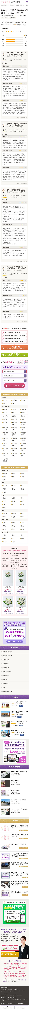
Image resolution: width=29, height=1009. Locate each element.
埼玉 (22, 485)
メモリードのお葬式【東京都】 (19, 721)
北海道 (5, 473)
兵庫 (22, 513)
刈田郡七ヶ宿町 (23, 423)
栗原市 (5, 419)
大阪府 (5, 513)
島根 (13, 526)
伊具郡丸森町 (14, 434)
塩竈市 (14, 409)
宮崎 (22, 538)
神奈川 (14, 485)
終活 (3, 687)
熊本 (4, 538)
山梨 (4, 504)
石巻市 (5, 409)
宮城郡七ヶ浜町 (23, 439)
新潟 (13, 501)
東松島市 (14, 419)
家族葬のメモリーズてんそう (19, 771)
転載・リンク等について (19, 991)
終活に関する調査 (7, 652)
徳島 (22, 526)
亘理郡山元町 (5, 439)
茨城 (13, 489)
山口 (22, 522)
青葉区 (5, 400)
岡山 (13, 522)
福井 (13, 504)
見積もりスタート (15, 386)
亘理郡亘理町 (23, 434)
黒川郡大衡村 (5, 449)
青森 (13, 473)
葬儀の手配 (5, 660)
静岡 (13, 498)
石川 (22, 504)
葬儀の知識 (5, 675)
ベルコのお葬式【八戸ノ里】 (19, 702)
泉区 (13, 403)
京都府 (14, 513)
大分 (13, 538)
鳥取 (4, 526)
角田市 (23, 412)
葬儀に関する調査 (7, 691)
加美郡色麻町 (14, 449)
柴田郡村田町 (14, 428)
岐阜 (22, 498)
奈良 (4, 517)
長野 (22, 501)
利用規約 (10, 989)
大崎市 (23, 419)
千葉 (4, 489)
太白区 (5, 403)
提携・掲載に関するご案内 (6, 991)
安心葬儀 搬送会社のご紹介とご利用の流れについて (19, 863)
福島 (4, 480)
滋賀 (13, 517)
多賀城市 (5, 416)
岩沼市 (14, 416)
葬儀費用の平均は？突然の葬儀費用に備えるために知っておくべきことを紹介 (19, 883)
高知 (4, 529)
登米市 (23, 416)
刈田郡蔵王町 (14, 423)
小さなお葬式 (14, 730)
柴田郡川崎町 (5, 434)
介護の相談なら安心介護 (7, 1005)
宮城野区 (14, 400)
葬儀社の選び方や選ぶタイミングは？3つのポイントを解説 (19, 891)
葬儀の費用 (5, 668)
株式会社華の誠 (15, 790)
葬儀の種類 (5, 664)
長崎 (13, 535)
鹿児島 (5, 541)
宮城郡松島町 (14, 439)
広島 (4, 522)
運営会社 (16, 989)
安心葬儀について (7, 656)
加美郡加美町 (23, 449)
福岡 (4, 535)
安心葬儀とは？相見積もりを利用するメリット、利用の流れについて (19, 827)
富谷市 (5, 422)
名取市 (14, 412)
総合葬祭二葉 (14, 781)
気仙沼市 (23, 409)
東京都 (5, 485)
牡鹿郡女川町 (23, 455)
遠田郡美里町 (14, 455)
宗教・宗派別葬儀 (7, 672)
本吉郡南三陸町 (5, 460)
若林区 (23, 400)
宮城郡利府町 (5, 444)
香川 (22, 529)
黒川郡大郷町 (23, 444)
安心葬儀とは (3, 989)
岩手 (22, 473)
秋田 (13, 476)
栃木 (4, 492)
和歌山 (23, 517)
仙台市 (4, 397)
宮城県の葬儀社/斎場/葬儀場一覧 (17, 5)
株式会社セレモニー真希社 (18, 799)
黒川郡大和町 (14, 444)
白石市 (5, 412)
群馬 (22, 489)
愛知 (4, 498)
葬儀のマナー (6, 679)
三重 (4, 501)
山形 (22, 476)
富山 (4, 508)
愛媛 (13, 529)
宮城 (4, 476)
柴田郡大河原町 (5, 428)
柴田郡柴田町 (23, 428)
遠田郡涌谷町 (5, 455)
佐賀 (22, 535)
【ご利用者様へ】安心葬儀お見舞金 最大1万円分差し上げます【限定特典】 (19, 855)
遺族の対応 (5, 684)
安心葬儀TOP (5, 5)
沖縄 (13, 541)
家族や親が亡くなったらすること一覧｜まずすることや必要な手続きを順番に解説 (19, 874)
